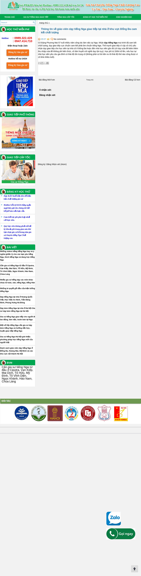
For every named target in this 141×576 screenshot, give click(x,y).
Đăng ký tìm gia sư (20, 200)
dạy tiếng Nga (107, 43)
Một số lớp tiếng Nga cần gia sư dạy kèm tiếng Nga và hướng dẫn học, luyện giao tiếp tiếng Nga (19, 476)
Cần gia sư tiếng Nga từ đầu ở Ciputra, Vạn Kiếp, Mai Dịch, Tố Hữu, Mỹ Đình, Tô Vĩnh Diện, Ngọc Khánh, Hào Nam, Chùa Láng (20, 522)
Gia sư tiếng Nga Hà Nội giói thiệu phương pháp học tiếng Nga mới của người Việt (19, 487)
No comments (57, 39)
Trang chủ (9, 17)
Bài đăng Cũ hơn (129, 80)
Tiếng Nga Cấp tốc (65, 17)
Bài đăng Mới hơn (44, 80)
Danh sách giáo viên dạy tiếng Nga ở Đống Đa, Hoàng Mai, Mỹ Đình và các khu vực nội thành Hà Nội (19, 499)
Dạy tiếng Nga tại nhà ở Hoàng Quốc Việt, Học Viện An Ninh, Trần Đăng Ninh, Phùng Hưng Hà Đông (19, 448)
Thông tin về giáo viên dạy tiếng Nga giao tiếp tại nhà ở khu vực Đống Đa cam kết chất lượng (86, 31)
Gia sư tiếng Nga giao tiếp (35, 17)
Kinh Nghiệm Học (124, 17)
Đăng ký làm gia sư (20, 213)
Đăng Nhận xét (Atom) (53, 164)
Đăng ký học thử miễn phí (95, 17)
